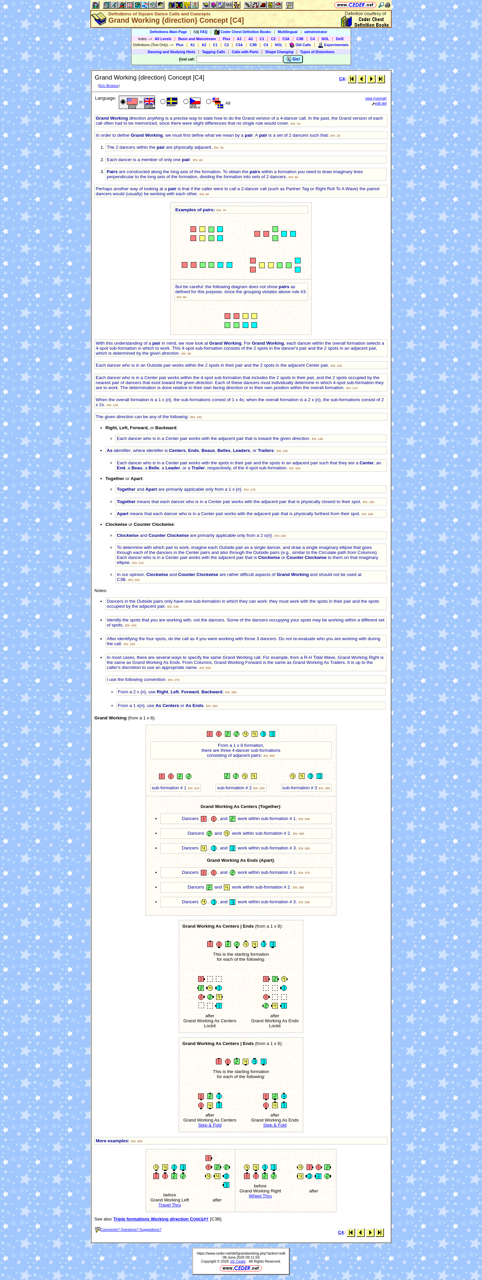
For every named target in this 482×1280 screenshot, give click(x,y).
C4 (312, 39)
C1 (262, 39)
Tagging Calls (213, 52)
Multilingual (288, 32)
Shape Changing (279, 52)
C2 (273, 39)
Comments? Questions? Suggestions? (128, 1230)
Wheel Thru (260, 1195)
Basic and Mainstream (197, 39)
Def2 (340, 39)
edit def (379, 103)
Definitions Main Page (168, 32)
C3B (299, 39)
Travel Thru (169, 1204)
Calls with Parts (245, 52)
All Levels (163, 39)
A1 (239, 39)
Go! (293, 59)
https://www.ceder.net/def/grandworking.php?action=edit (241, 1253)
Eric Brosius (108, 86)
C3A (286, 39)
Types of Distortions (317, 52)
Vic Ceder (238, 1261)
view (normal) (376, 98)
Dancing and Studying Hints (171, 52)
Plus (226, 39)
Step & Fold (210, 1125)
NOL (325, 39)
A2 (250, 39)
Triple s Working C (161, 1218)
